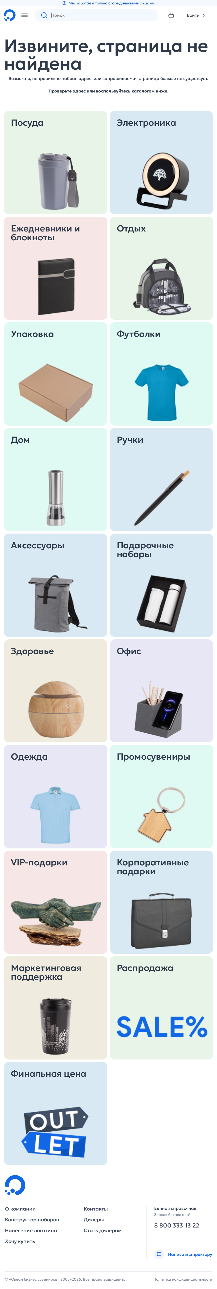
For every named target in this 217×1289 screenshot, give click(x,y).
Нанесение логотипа (31, 1230)
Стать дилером (103, 1230)
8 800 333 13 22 (176, 1225)
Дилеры (94, 1219)
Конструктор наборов (32, 1219)
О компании (20, 1208)
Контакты (96, 1208)
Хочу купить (20, 1241)
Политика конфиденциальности (182, 1279)
